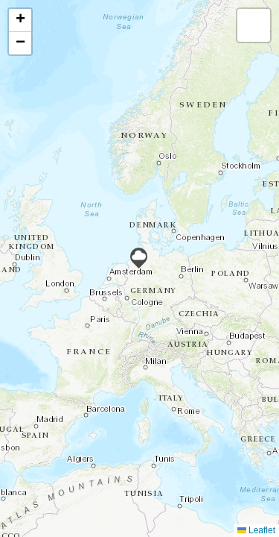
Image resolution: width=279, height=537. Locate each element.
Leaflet (256, 530)
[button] (138, 258)
